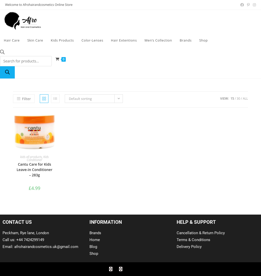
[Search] (7, 72)
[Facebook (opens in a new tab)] (242, 4)
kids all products (31, 157)
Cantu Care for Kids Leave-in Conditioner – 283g (34, 169)
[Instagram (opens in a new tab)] (253, 4)
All (245, 98)
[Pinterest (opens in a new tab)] (248, 4)
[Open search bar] (2, 52)
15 (232, 98)
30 (238, 98)
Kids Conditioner (38, 158)
